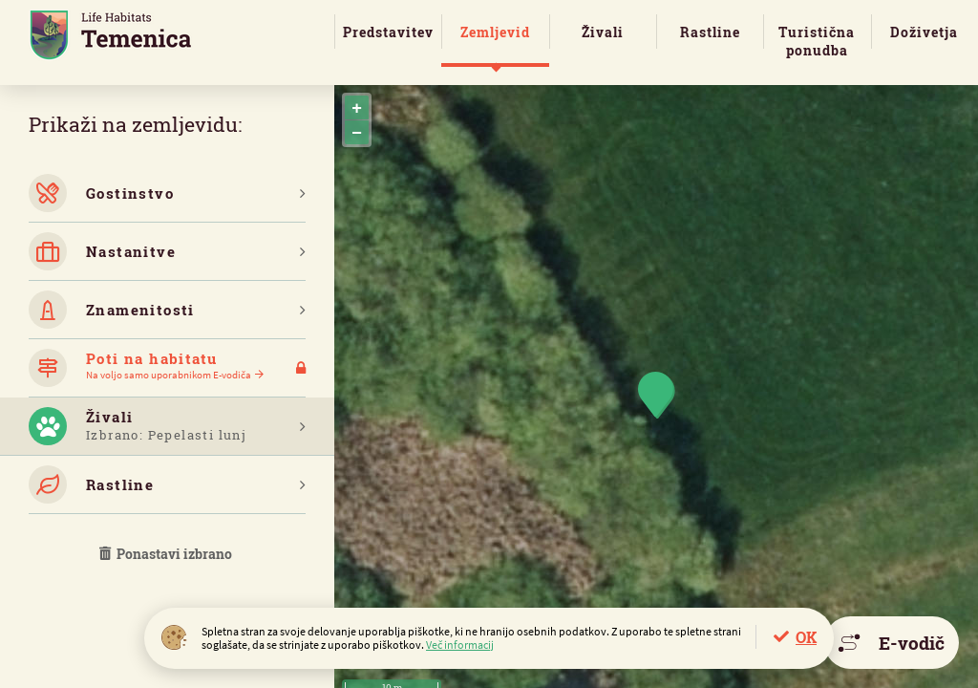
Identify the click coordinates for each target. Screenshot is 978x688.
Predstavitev (388, 32)
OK (806, 637)
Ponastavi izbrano (167, 554)
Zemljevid (495, 32)
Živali (603, 32)
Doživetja (924, 32)
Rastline (710, 32)
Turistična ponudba (816, 41)
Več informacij (460, 644)
